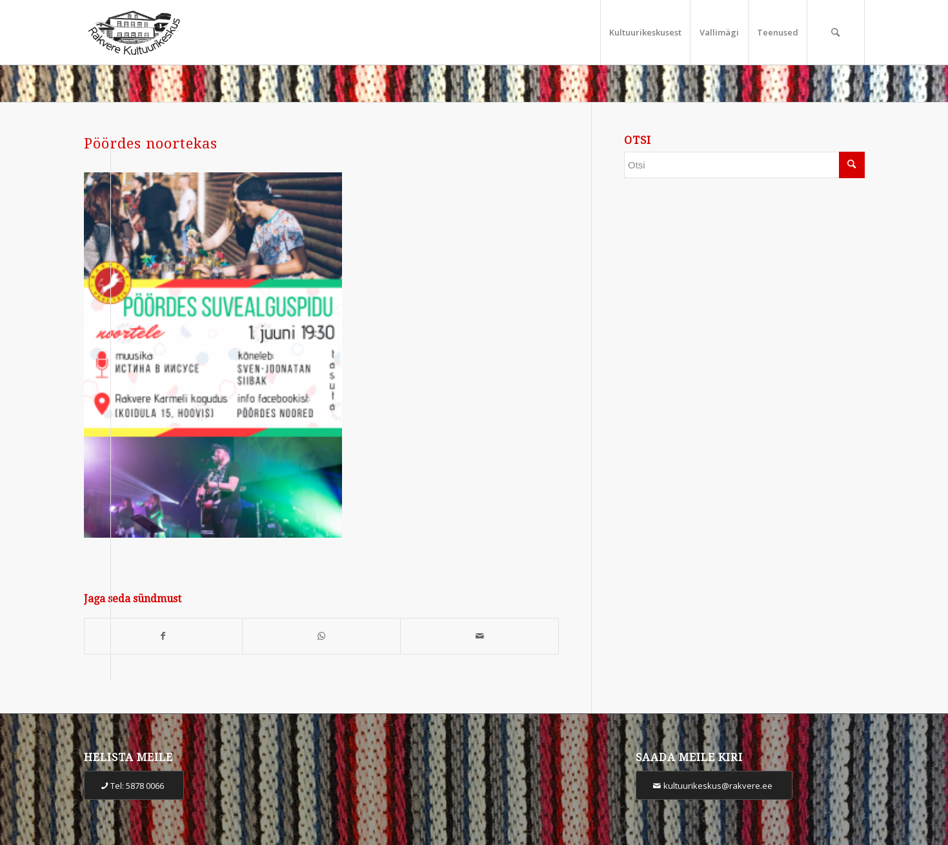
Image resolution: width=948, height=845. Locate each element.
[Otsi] (836, 32)
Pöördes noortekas (150, 144)
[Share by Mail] (479, 636)
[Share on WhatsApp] (321, 636)
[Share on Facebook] (164, 636)
